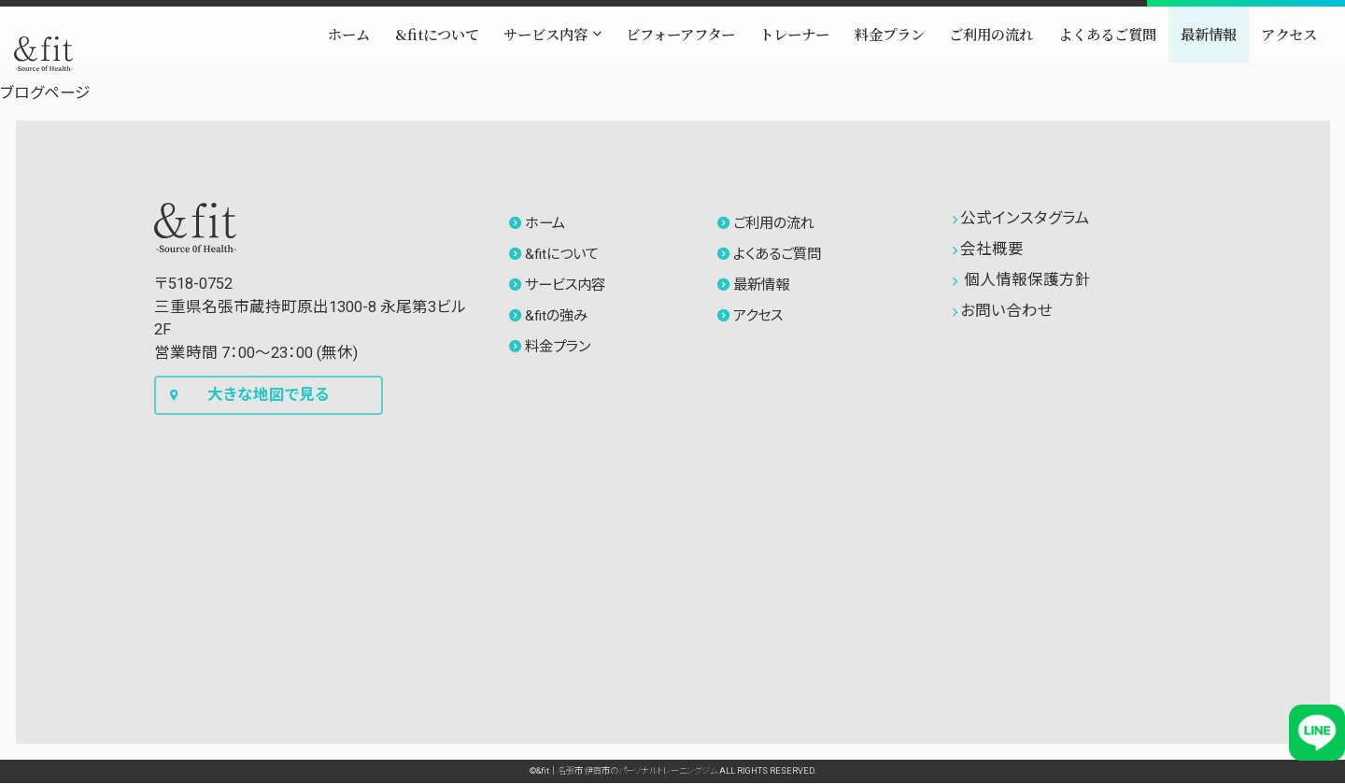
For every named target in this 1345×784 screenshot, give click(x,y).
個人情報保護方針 (1022, 280)
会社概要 (988, 249)
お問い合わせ (1003, 311)
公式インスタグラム (1021, 218)
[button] (474, 54)
